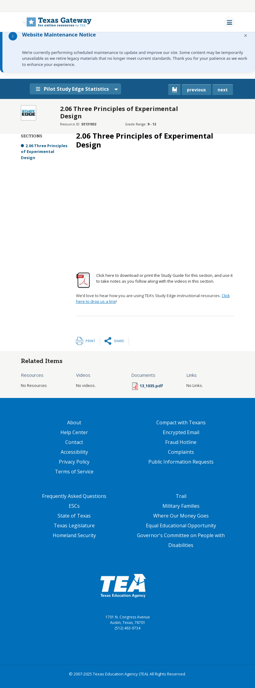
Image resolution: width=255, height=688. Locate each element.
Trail (181, 496)
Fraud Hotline (180, 442)
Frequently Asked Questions (74, 496)
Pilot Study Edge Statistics (73, 89)
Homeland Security (74, 535)
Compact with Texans (181, 422)
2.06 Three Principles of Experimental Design (44, 151)
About (74, 422)
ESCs (74, 506)
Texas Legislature (74, 525)
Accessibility (74, 452)
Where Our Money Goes (181, 515)
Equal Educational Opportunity (181, 525)
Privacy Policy (74, 461)
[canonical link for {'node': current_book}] (174, 89)
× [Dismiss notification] (245, 35)
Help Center (74, 432)
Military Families (181, 506)
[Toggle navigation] (229, 22)
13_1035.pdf (151, 385)
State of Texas (74, 515)
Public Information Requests (181, 461)
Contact (74, 442)
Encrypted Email (181, 432)
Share (119, 340)
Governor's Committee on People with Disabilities (181, 540)
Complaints (181, 452)
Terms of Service (74, 471)
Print (90, 340)
